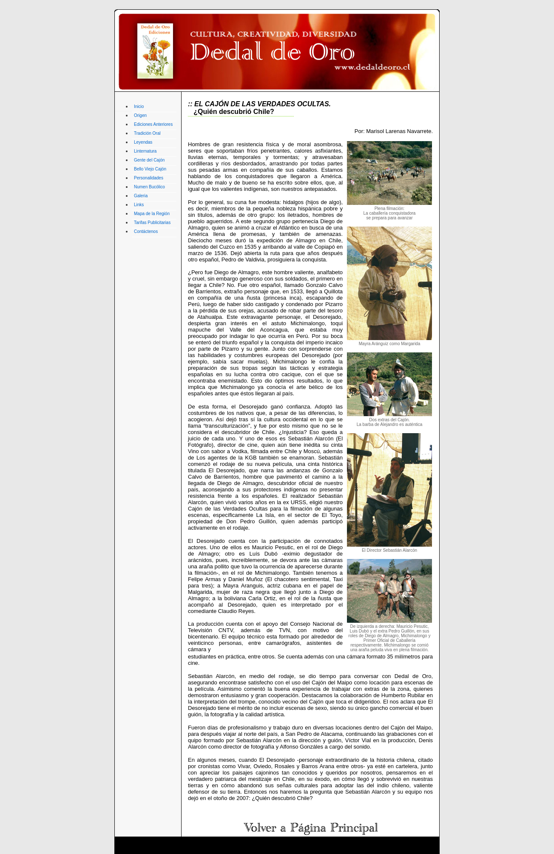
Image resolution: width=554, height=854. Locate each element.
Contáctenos (146, 231)
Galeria (141, 195)
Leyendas (143, 142)
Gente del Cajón (149, 160)
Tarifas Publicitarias (152, 222)
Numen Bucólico (149, 186)
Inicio (139, 106)
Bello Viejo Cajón (150, 169)
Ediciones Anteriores (153, 124)
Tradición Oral (147, 133)
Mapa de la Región (152, 213)
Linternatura (145, 151)
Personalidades (148, 178)
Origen (140, 115)
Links (139, 204)
